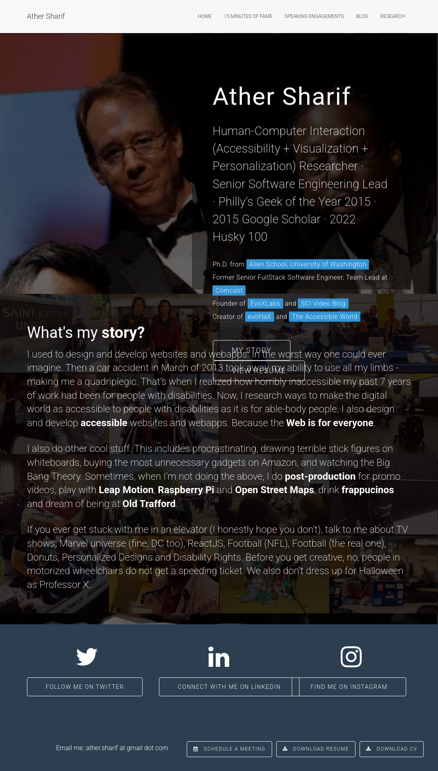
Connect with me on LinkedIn (229, 687)
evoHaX (259, 294)
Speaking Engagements (314, 16)
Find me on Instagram (349, 687)
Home (205, 16)
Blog (362, 16)
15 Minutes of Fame (248, 16)
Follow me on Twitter (85, 687)
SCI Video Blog (323, 281)
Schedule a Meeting (229, 749)
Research (392, 16)
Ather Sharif (46, 16)
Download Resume (316, 749)
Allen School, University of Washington (307, 242)
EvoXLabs (265, 281)
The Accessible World (325, 294)
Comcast (229, 268)
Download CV (391, 749)
